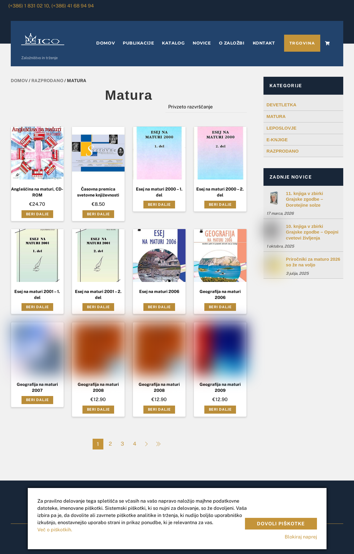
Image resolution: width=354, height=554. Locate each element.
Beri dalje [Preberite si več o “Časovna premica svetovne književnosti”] (98, 214)
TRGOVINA (302, 43)
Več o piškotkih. (54, 529)
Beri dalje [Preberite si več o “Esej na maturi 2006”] (159, 307)
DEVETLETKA (281, 104)
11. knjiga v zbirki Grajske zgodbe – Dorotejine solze (304, 199)
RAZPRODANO (282, 151)
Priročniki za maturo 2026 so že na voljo (313, 262)
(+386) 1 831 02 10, (29, 6)
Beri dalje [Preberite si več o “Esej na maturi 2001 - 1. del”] (37, 307)
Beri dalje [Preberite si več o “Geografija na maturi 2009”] (220, 409)
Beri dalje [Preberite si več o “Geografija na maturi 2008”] (98, 409)
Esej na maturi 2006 (159, 291)
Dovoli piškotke (281, 524)
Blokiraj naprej (301, 537)
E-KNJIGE (277, 139)
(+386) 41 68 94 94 (72, 6)
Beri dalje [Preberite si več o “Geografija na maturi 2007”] (37, 400)
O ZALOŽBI (232, 43)
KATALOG (173, 43)
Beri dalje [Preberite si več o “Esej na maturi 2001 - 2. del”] (98, 307)
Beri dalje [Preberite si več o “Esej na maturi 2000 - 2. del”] (220, 204)
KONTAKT (264, 43)
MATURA (276, 116)
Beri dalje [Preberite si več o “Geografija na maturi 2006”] (220, 307)
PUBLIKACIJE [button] (138, 43)
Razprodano (47, 80)
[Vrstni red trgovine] (206, 107)
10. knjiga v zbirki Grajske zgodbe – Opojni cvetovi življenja (312, 232)
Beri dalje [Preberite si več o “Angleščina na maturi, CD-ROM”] (37, 214)
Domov (19, 80)
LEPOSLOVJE (281, 128)
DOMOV (105, 43)
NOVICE (202, 43)
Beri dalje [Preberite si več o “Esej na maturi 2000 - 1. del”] (159, 204)
